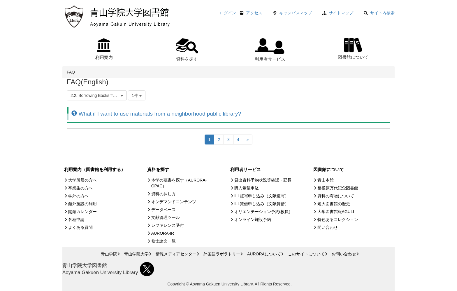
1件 (137, 95)
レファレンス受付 (167, 225)
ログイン (228, 13)
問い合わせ (327, 227)
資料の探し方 (163, 193)
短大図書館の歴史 (333, 203)
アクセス (254, 13)
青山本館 (325, 180)
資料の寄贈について (335, 196)
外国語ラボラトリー (221, 254)
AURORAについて (264, 254)
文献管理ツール (165, 217)
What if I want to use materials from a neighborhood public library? (156, 114)
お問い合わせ (344, 254)
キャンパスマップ (295, 13)
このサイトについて (306, 254)
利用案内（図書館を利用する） (94, 169)
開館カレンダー (82, 211)
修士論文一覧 (163, 241)
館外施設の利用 (82, 203)
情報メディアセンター (176, 254)
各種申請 (76, 219)
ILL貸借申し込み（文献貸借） (261, 203)
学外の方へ (78, 196)
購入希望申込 (246, 188)
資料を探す (187, 49)
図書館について (353, 48)
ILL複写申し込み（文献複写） (261, 196)
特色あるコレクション (337, 219)
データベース (163, 209)
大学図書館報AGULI (335, 211)
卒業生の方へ (80, 188)
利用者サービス (270, 50)
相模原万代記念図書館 (337, 188)
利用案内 (104, 49)
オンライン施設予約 (252, 219)
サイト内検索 (379, 13)
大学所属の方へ (82, 180)
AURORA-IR (162, 233)
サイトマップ (341, 13)
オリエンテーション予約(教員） (263, 211)
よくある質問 (80, 227)
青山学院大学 (136, 254)
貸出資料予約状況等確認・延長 (262, 180)
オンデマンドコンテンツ (173, 201)
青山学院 (109, 254)
